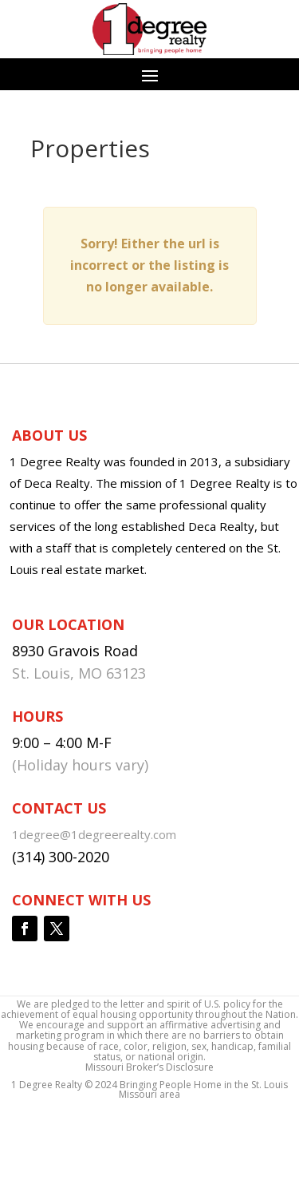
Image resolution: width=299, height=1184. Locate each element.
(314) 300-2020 (60, 856)
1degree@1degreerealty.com (94, 834)
